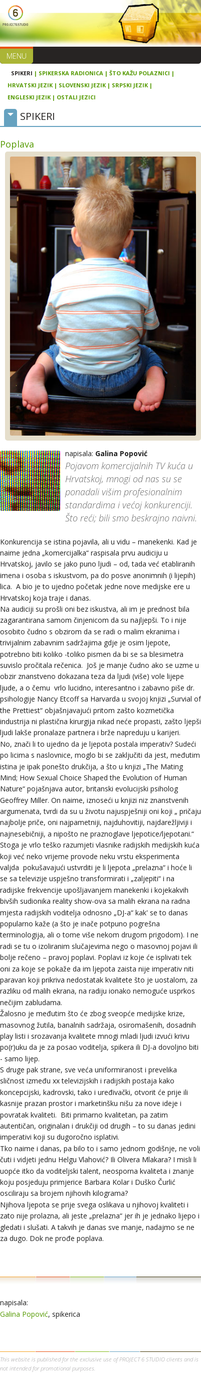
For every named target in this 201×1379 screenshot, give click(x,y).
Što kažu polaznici (139, 73)
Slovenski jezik (82, 85)
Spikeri (22, 73)
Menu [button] (17, 56)
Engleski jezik (29, 97)
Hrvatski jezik (30, 85)
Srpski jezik (130, 85)
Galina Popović (24, 1314)
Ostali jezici (76, 97)
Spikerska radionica (71, 73)
